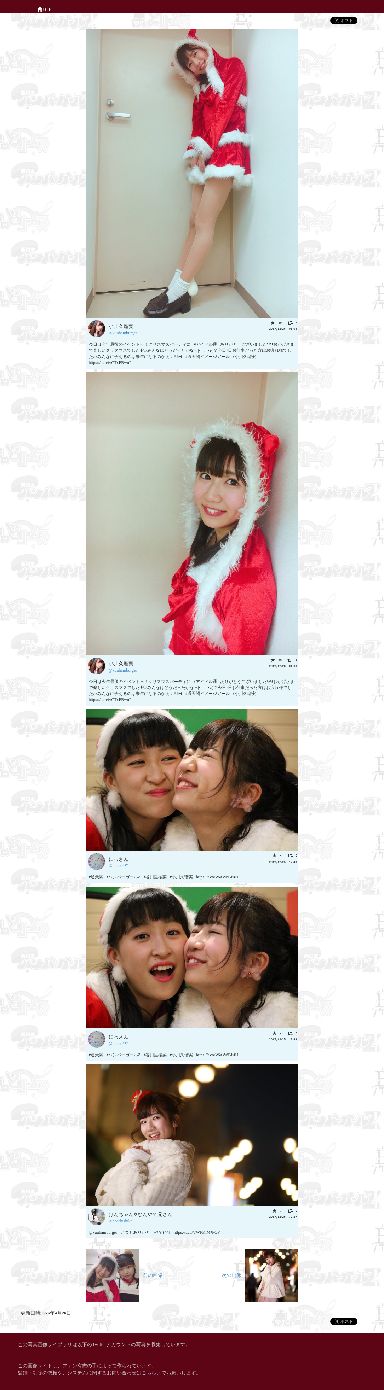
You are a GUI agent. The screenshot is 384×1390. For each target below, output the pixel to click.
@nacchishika (121, 1220)
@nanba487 (118, 865)
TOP (44, 8)
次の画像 (260, 1274)
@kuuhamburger (123, 332)
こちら (149, 1372)
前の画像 (124, 1274)
